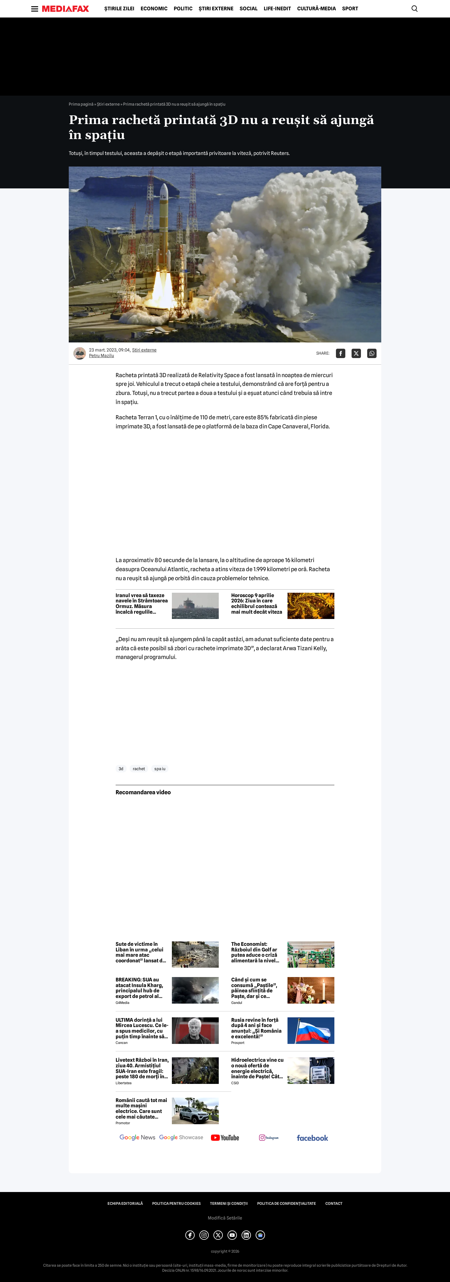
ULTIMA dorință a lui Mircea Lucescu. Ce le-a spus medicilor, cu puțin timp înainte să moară (142, 1028)
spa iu (159, 768)
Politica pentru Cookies (176, 1203)
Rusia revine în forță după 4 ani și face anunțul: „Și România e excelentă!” (256, 1028)
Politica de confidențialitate (286, 1203)
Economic (154, 8)
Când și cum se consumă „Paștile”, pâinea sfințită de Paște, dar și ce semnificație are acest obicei (257, 988)
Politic (183, 8)
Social (249, 8)
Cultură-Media (316, 8)
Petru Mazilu (101, 355)
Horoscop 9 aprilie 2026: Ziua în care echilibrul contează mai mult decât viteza (256, 604)
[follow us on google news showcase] (181, 1138)
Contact (333, 1203)
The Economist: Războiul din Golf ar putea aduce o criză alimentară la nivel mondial (254, 952)
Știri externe (216, 8)
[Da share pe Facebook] (340, 353)
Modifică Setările (225, 1217)
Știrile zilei (119, 8)
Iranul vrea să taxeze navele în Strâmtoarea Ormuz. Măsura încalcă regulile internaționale (142, 604)
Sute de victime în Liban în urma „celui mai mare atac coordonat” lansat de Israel (140, 952)
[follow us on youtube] (225, 1138)
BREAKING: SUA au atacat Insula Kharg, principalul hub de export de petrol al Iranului (139, 988)
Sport (350, 8)
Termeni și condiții (229, 1203)
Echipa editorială (125, 1203)
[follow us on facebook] (312, 1138)
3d (121, 768)
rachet (139, 768)
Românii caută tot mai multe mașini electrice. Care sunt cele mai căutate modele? (141, 1109)
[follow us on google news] (137, 1138)
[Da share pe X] (356, 353)
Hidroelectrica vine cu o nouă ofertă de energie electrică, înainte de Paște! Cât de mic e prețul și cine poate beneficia (257, 1068)
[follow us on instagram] (269, 1138)
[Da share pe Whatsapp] (372, 353)
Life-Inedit (277, 8)
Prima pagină (81, 104)
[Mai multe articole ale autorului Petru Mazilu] (79, 353)
